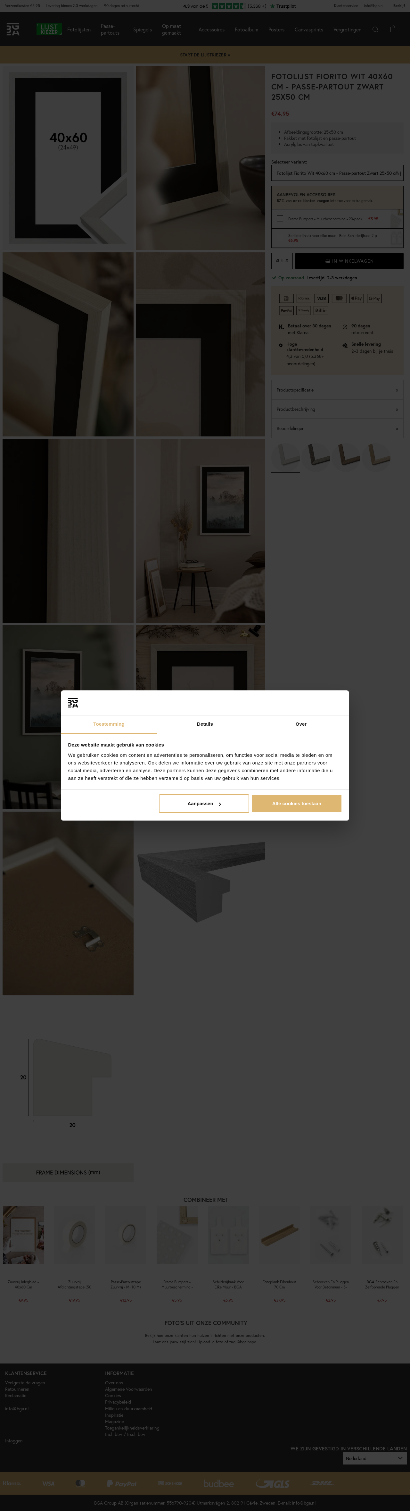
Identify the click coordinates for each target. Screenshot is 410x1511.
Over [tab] (301, 724)
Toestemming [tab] (109, 724)
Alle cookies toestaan (296, 803)
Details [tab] (205, 724)
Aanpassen (204, 803)
